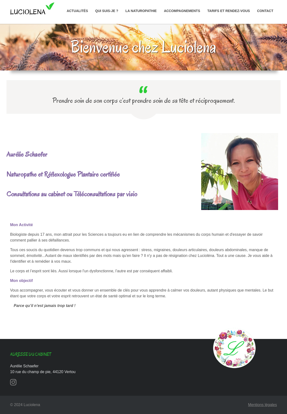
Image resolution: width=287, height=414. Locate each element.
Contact (265, 11)
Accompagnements (182, 11)
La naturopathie (141, 11)
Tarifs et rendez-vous (228, 11)
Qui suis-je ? (106, 11)
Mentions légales (262, 405)
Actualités (77, 11)
